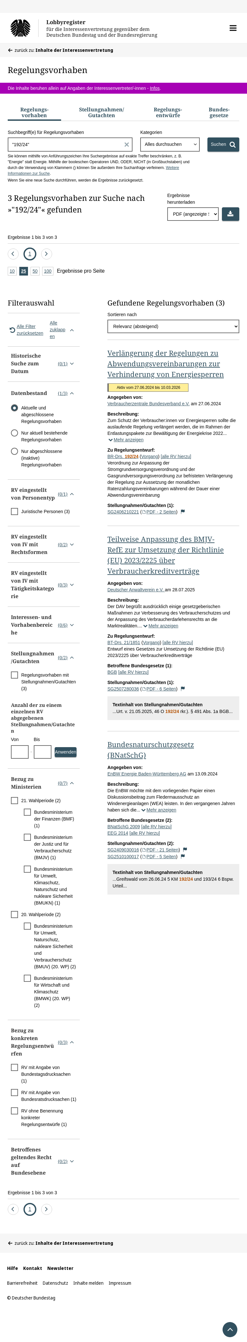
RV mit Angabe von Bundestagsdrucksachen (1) (45, 1074)
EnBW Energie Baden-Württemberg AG (146, 773)
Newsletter (60, 1268)
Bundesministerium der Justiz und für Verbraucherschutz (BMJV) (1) (53, 847)
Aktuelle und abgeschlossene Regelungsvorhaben (41, 414)
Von (15, 739)
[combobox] (169, 144)
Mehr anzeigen (125, 439)
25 (24, 271)
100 (48, 271)
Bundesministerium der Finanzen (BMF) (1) (54, 819)
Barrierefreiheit (22, 1283)
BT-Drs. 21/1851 (123, 642)
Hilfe (12, 1268)
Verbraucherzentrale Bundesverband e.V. (148, 403)
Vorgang (149, 456)
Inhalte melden (88, 1283)
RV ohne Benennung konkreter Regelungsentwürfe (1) (44, 1117)
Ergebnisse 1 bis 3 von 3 (32, 237)
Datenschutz (55, 1283)
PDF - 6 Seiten (159, 688)
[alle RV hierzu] (176, 456)
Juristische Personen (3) (45, 511)
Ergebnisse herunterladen (181, 199)
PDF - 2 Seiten (159, 511)
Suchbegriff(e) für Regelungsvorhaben (46, 132)
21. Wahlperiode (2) (40, 800)
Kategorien (151, 132)
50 (36, 271)
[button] (233, 28)
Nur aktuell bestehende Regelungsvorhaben (44, 436)
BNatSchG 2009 (123, 826)
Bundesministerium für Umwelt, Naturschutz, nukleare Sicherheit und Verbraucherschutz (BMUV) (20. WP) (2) (55, 946)
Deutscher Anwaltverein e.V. (136, 589)
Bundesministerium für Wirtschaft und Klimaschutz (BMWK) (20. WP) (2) (53, 992)
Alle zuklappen (63, 329)
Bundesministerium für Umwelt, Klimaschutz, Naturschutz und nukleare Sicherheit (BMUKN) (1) (53, 886)
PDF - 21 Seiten (160, 849)
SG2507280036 (123, 688)
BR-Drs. (123, 456)
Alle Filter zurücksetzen (25, 330)
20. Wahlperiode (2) (40, 914)
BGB (112, 672)
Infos (155, 88)
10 (13, 271)
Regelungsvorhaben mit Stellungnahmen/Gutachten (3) (48, 681)
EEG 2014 (117, 833)
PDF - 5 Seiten (159, 856)
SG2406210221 (123, 511)
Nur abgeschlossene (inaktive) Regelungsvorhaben (41, 458)
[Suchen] (223, 144)
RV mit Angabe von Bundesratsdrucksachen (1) (48, 1096)
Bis (37, 739)
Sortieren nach (122, 314)
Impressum (120, 1283)
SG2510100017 (123, 856)
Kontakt (32, 1268)
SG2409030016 (123, 849)
